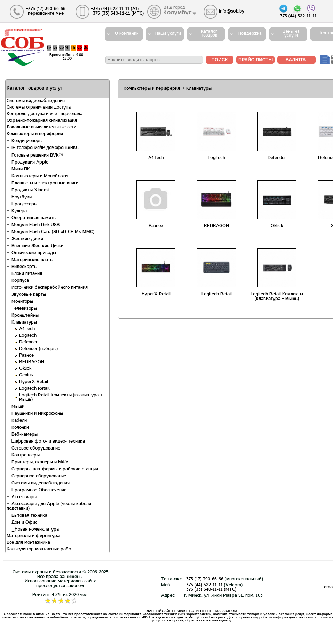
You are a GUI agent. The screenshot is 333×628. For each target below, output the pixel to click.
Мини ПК (18, 169)
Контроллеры (23, 455)
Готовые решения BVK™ (35, 155)
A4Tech (27, 329)
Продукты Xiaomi (28, 190)
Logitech (28, 336)
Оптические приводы (31, 253)
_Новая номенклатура (33, 529)
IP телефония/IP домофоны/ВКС (43, 148)
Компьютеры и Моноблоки (37, 176)
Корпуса (18, 281)
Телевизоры (22, 309)
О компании (127, 33)
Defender (28, 342)
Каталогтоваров (209, 33)
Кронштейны (23, 315)
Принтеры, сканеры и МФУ (37, 462)
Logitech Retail (34, 389)
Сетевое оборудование (33, 448)
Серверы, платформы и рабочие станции (52, 469)
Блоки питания (24, 274)
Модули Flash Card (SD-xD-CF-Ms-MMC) (50, 232)
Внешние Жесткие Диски (35, 246)
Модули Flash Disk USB (33, 225)
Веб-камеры (22, 434)
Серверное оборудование (36, 476)
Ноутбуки (19, 197)
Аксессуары (22, 497)
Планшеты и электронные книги (42, 183)
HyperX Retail (33, 382)
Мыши (15, 407)
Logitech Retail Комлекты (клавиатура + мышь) (277, 296)
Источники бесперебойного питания (47, 288)
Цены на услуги (291, 33)
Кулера (17, 211)
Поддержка (250, 33)
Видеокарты (22, 267)
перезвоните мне (46, 13)
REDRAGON (31, 362)
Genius (26, 375)
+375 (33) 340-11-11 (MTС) (210, 590)
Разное (26, 355)
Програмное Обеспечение (36, 490)
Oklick (25, 369)
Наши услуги (168, 33)
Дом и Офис (22, 522)
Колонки (18, 428)
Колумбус (177, 13)
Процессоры (22, 204)
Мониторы (20, 302)
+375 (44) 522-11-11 (203, 585)
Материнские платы (30, 260)
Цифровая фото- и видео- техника (46, 441)
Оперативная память (31, 218)
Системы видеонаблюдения (38, 483)
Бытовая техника (27, 516)
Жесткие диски (25, 239)
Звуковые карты (26, 295)
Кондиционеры (24, 141)
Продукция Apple (27, 162)
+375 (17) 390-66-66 (203, 579)
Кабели (17, 421)
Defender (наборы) (38, 349)
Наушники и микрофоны (35, 414)
